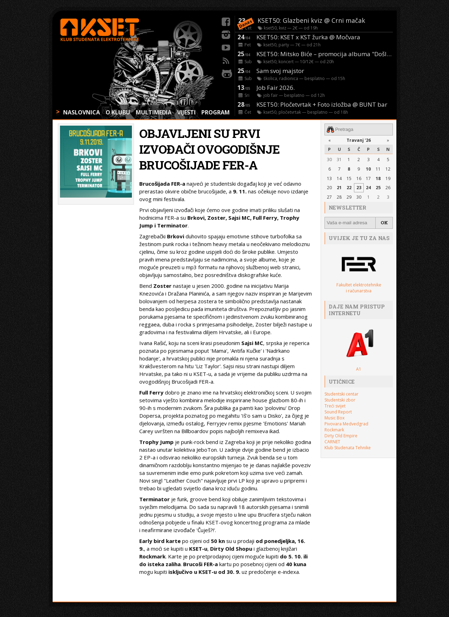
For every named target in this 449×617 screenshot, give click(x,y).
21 (339, 188)
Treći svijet (335, 406)
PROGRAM (215, 112)
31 (339, 159)
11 (378, 169)
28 (339, 197)
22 (349, 188)
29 (349, 197)
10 (368, 169)
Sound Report (338, 411)
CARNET (332, 441)
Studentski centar (341, 394)
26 (388, 188)
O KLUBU (118, 112)
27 (329, 197)
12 (388, 169)
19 (388, 178)
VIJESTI (186, 112)
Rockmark (334, 429)
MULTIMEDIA (154, 112)
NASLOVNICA (81, 112)
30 (329, 159)
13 (329, 178)
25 (378, 188)
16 (358, 178)
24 (368, 188)
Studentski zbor (339, 400)
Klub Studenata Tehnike (347, 447)
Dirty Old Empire (340, 435)
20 (329, 188)
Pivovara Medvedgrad (346, 423)
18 (378, 178)
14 (339, 178)
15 (349, 178)
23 (358, 188)
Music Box (334, 417)
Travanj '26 (359, 140)
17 (368, 178)
